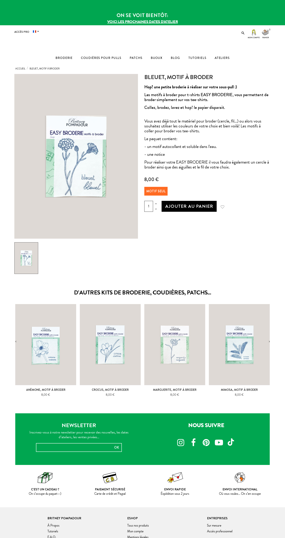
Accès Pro (21, 32)
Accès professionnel (219, 531)
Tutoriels (52, 531)
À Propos (53, 525)
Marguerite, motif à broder (174, 390)
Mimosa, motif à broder (239, 390)
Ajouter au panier (189, 206)
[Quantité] (148, 206)
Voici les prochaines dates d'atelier (142, 21)
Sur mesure (214, 525)
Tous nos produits (138, 525)
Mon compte (254, 37)
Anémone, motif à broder (45, 390)
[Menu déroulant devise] (37, 31)
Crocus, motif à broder (110, 390)
